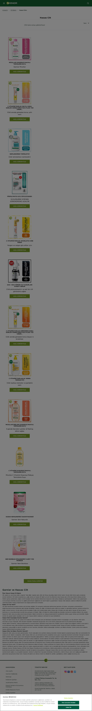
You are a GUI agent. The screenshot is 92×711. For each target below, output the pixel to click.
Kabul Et (68, 709)
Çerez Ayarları (68, 700)
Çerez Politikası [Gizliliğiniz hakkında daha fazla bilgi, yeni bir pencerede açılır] (38, 707)
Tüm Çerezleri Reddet (68, 704)
